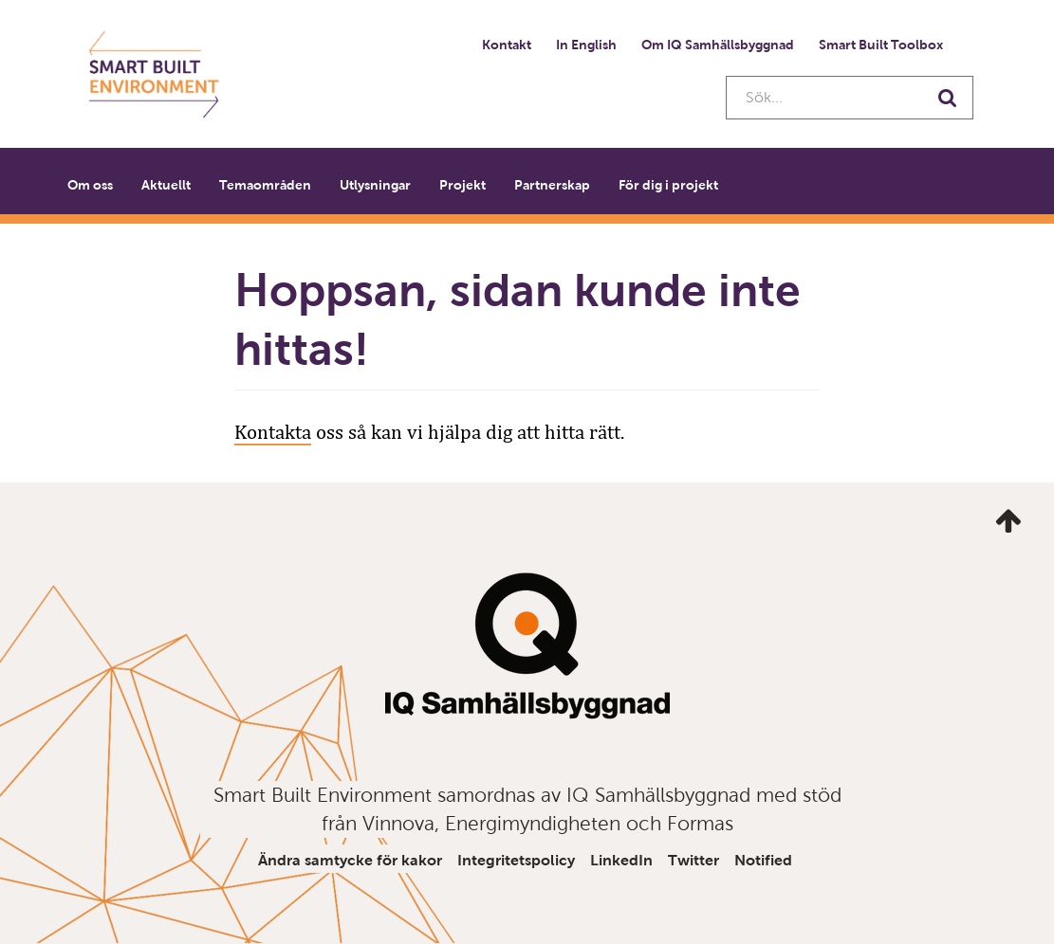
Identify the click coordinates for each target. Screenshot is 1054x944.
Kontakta (272, 432)
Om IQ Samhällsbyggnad (717, 44)
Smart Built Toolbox (881, 44)
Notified (763, 860)
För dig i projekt (668, 184)
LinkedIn (621, 860)
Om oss (90, 184)
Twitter (693, 860)
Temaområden (265, 184)
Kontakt (506, 44)
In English (586, 44)
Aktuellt (166, 184)
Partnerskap (552, 184)
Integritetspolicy (516, 860)
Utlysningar (375, 184)
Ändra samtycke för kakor (350, 860)
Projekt (462, 184)
